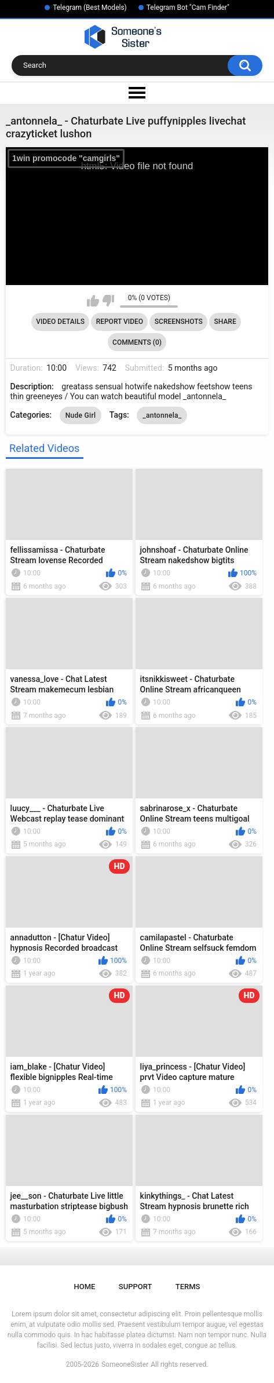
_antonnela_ (162, 415)
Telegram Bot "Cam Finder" (188, 7)
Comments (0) (137, 342)
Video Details (60, 322)
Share (225, 322)
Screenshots (179, 322)
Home (85, 1286)
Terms (188, 1286)
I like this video (93, 300)
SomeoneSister (124, 1364)
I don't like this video (108, 300)
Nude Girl (80, 415)
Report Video (119, 322)
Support (135, 1286)
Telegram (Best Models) (90, 7)
